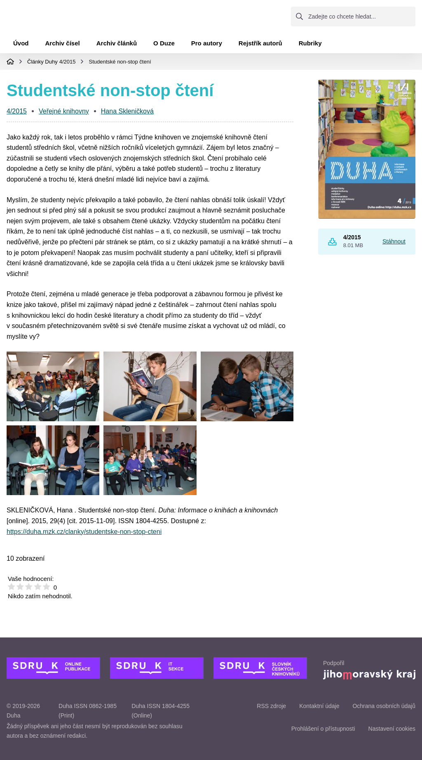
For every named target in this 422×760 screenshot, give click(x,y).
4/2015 (67, 64)
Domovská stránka (10, 64)
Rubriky (310, 46)
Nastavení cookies (391, 728)
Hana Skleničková (127, 114)
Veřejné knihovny (64, 114)
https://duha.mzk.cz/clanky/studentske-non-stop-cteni (84, 534)
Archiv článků (116, 46)
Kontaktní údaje (319, 706)
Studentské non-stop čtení (120, 64)
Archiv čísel (62, 46)
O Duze (164, 46)
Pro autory (206, 46)
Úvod (21, 46)
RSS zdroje (271, 706)
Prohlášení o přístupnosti (323, 728)
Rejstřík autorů (260, 46)
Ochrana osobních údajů (383, 706)
